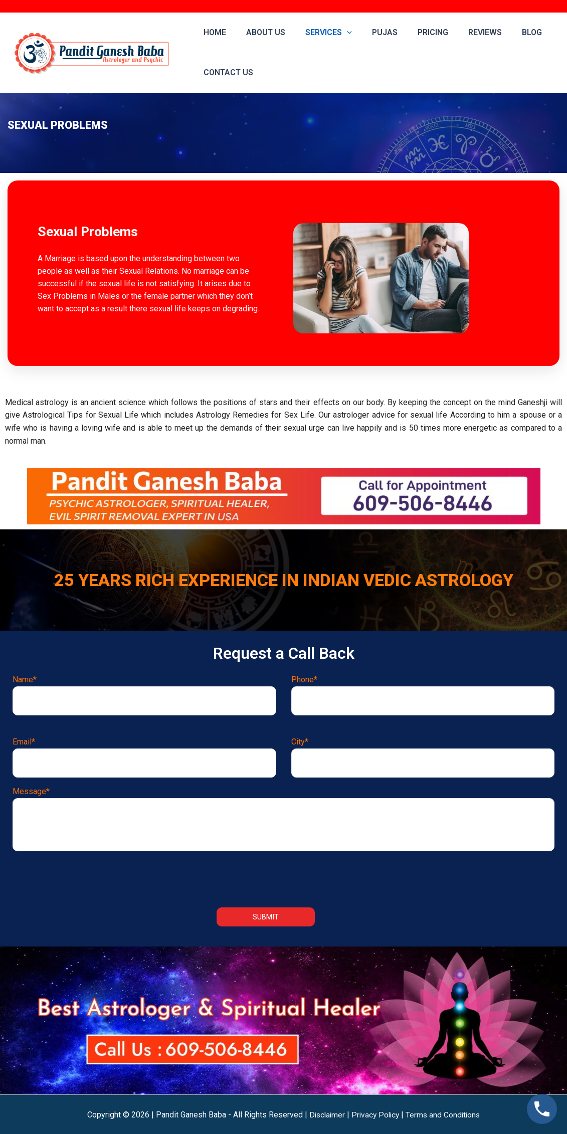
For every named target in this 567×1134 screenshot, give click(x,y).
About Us (259, 32)
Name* (144, 694)
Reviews (463, 32)
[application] (337, 33)
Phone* (423, 694)
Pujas (371, 32)
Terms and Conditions (445, 1114)
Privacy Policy (375, 1114)
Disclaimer (325, 1114)
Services (318, 33)
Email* (144, 756)
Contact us (226, 72)
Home (213, 32)
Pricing (415, 32)
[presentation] (284, 877)
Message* (283, 818)
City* (423, 756)
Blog (506, 32)
